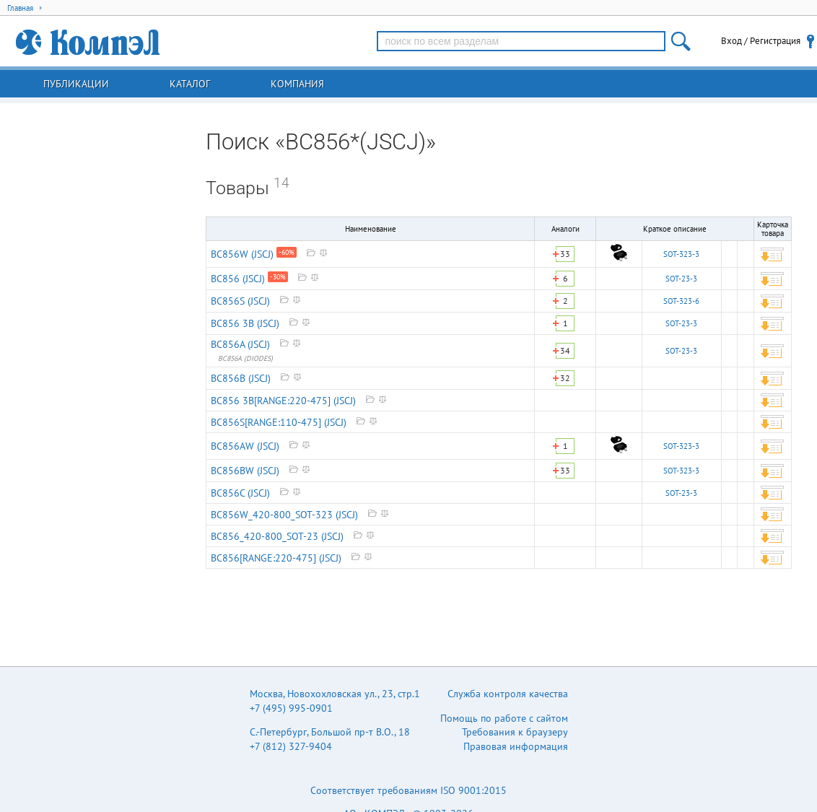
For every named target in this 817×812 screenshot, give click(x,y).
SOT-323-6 (681, 301)
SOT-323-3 (681, 254)
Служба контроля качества (507, 693)
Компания (297, 83)
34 (565, 350)
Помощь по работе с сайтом (504, 718)
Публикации (76, 83)
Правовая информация (515, 746)
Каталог (190, 83)
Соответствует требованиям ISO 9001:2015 (408, 790)
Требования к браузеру (515, 731)
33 (565, 253)
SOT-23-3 (681, 279)
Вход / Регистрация (760, 41)
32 (565, 377)
